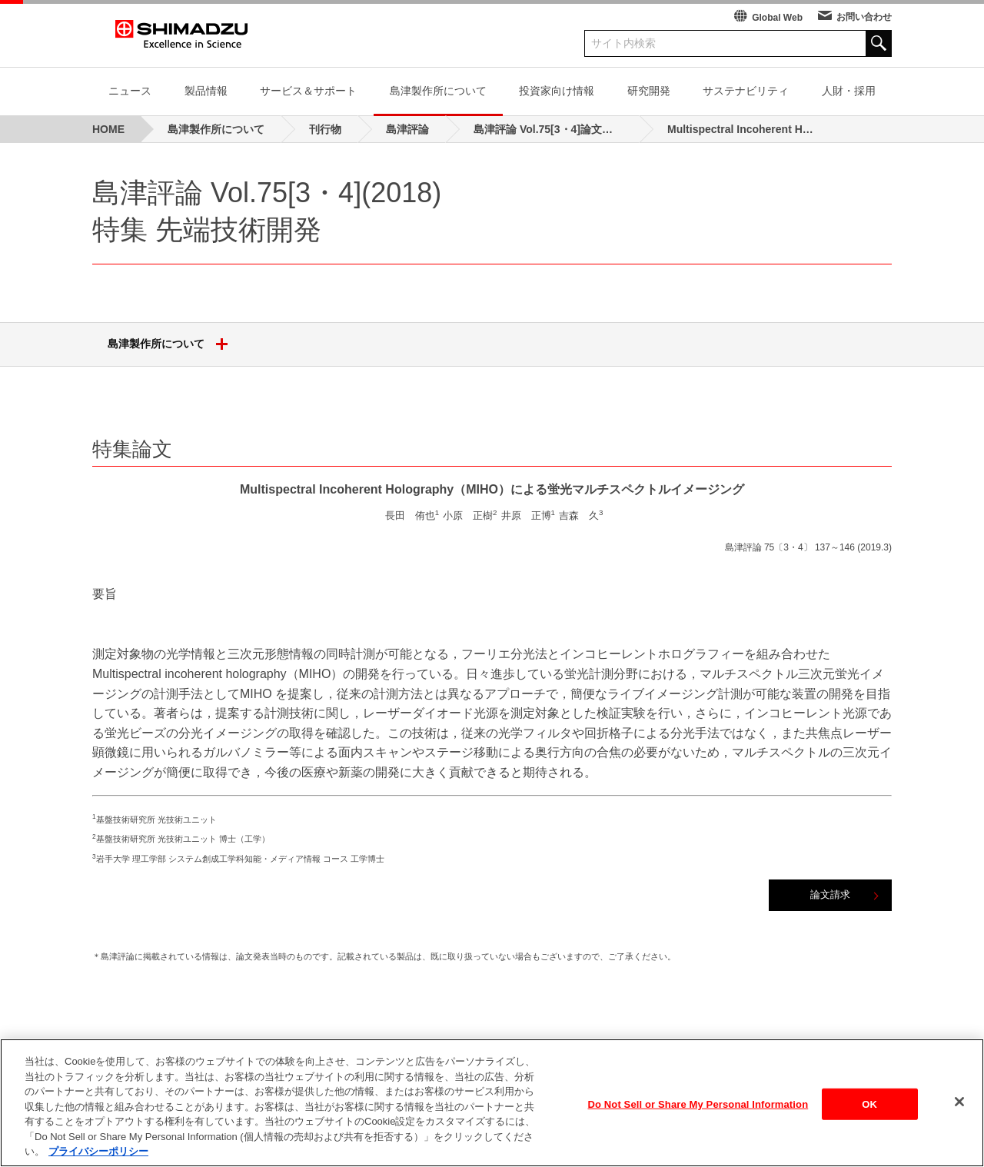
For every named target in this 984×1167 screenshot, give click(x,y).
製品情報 (206, 91)
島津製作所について (438, 91)
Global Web (777, 17)
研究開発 (648, 91)
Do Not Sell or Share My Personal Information (698, 1116)
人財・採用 (849, 91)
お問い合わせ (864, 17)
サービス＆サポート (308, 91)
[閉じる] (959, 1113)
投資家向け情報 (556, 91)
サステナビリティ (746, 91)
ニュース (129, 91)
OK (869, 1116)
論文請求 (830, 894)
